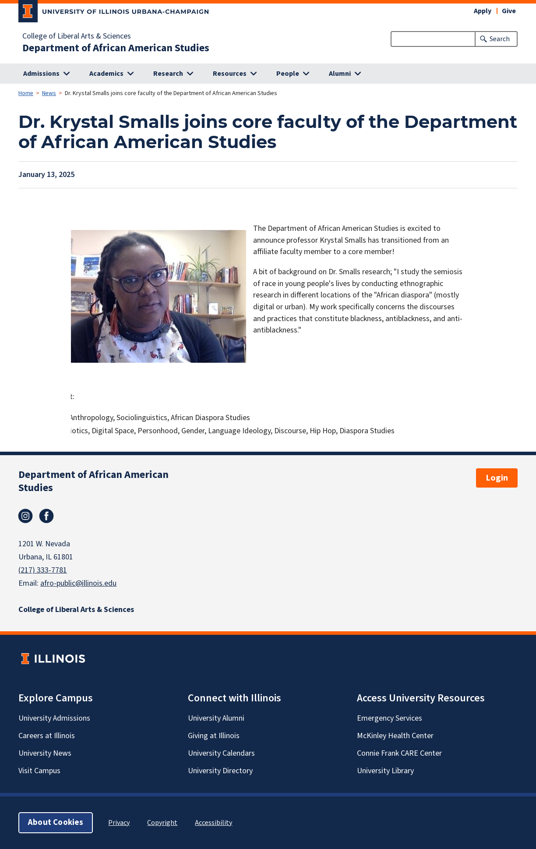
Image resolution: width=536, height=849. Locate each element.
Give (509, 11)
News (49, 93)
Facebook (46, 516)
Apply (482, 11)
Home (25, 93)
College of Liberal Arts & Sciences (76, 36)
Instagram (25, 516)
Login (497, 478)
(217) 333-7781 (42, 570)
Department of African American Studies (115, 48)
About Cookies (55, 822)
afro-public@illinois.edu (78, 583)
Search (500, 39)
